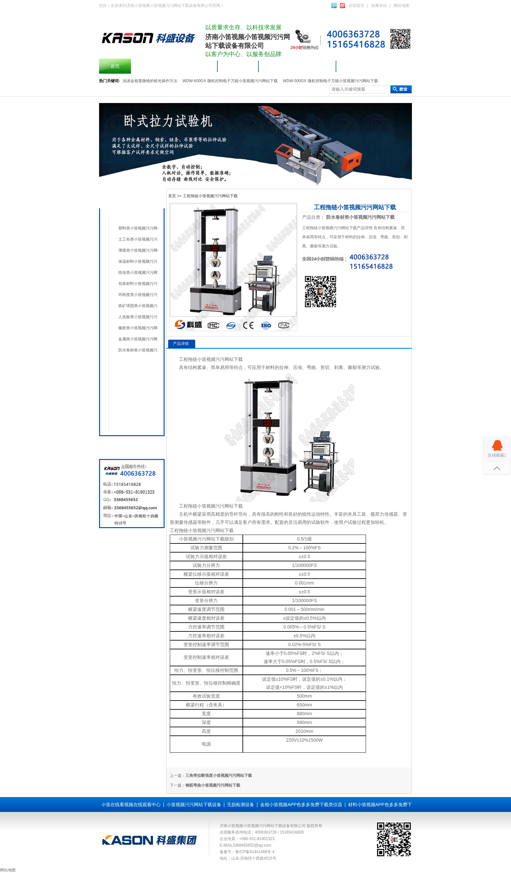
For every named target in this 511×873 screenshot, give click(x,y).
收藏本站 (379, 5)
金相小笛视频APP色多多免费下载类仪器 (301, 804)
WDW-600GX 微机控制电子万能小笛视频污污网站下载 (230, 81)
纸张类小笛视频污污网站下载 (138, 272)
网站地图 (401, 5)
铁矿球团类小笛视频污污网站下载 (138, 305)
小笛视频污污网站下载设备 (297, 66)
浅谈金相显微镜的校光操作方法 (150, 81)
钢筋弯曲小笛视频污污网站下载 (212, 785)
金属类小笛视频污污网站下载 (138, 339)
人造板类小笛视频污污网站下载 (138, 317)
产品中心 (238, 66)
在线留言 (356, 5)
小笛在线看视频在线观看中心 (131, 804)
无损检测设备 (130, 378)
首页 (115, 66)
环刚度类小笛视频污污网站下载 (138, 294)
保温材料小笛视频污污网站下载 (138, 261)
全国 (121, 423)
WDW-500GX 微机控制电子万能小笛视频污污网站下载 (330, 81)
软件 (324, 522)
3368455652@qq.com (252, 845)
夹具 (352, 514)
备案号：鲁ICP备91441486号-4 (247, 852)
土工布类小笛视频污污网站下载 (138, 239)
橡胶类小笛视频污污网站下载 (138, 328)
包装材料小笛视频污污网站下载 (138, 283)
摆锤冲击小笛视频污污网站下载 (174, 66)
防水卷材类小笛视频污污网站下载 (138, 350)
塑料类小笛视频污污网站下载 (138, 228)
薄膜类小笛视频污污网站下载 (138, 250)
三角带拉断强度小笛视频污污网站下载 (218, 775)
